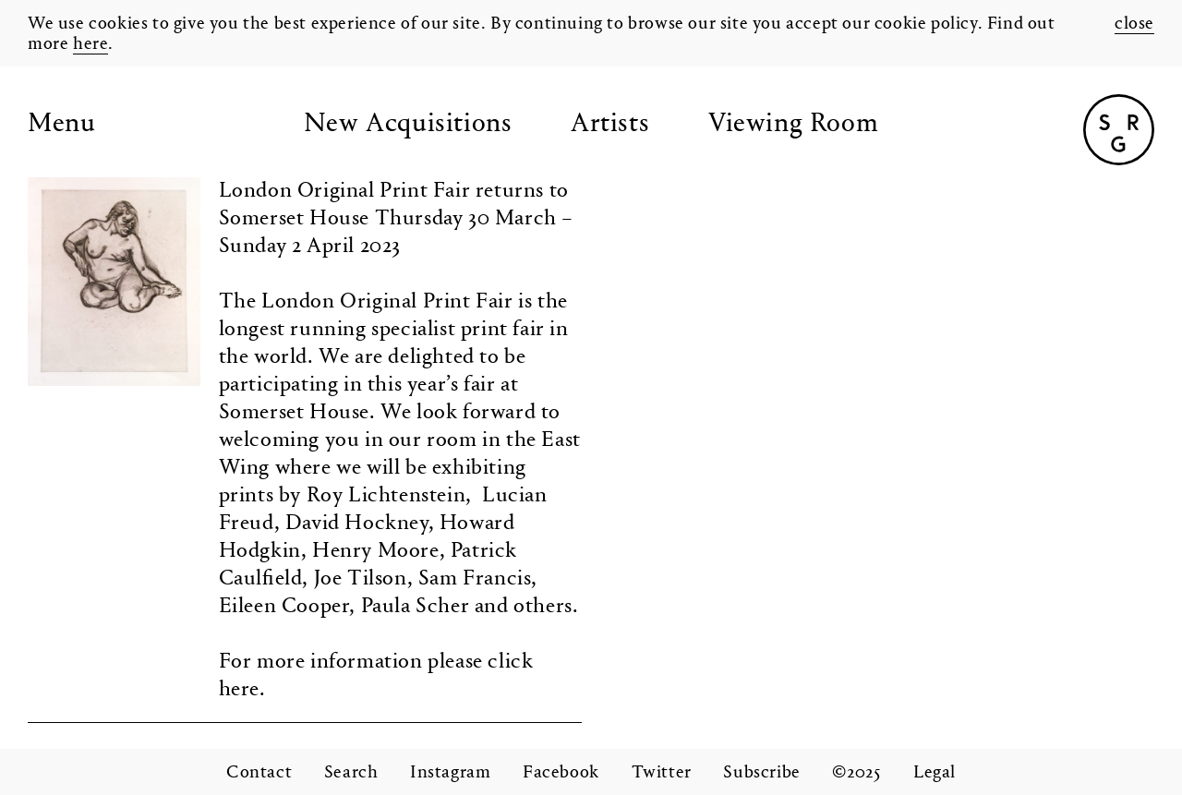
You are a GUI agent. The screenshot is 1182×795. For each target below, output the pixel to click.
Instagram (450, 773)
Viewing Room (793, 125)
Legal (934, 773)
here (90, 44)
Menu (61, 125)
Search (351, 773)
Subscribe (761, 773)
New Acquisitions (408, 125)
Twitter (662, 773)
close (1134, 24)
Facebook (561, 773)
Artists (610, 125)
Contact (259, 773)
